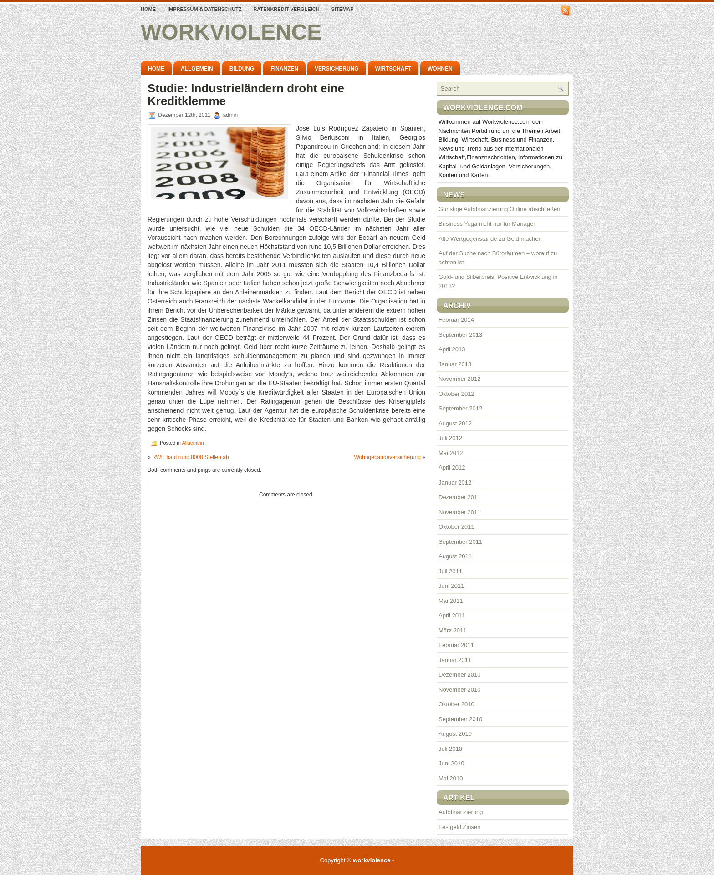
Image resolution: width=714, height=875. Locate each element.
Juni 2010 (451, 763)
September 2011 (460, 541)
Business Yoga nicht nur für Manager (487, 223)
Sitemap (343, 9)
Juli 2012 (450, 438)
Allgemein (197, 69)
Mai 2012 (451, 453)
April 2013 (452, 349)
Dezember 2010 (460, 674)
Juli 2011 (450, 571)
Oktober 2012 (456, 393)
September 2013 (460, 334)
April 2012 (452, 467)
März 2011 (452, 630)
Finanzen (284, 69)
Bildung (242, 69)
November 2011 (460, 512)
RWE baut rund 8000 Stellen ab (190, 457)
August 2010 (455, 733)
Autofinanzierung (461, 812)
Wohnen (440, 69)
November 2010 (460, 689)
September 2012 (460, 408)
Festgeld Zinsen (460, 827)
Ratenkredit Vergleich (286, 9)
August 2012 (455, 423)
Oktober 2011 (456, 526)
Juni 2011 (451, 585)
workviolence (231, 32)
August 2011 (455, 556)
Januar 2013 (455, 364)
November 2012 (460, 378)
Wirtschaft (393, 69)
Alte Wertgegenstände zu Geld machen (490, 238)
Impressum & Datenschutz (204, 9)
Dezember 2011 (460, 497)
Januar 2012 (455, 482)
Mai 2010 (451, 778)
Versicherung (337, 69)
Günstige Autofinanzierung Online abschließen (499, 209)
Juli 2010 (450, 748)
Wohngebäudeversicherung (387, 457)
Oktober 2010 (456, 704)
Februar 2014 (456, 319)
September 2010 (460, 719)
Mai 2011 (451, 600)
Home (148, 9)
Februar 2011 (456, 645)
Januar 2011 (455, 660)
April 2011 (452, 615)
